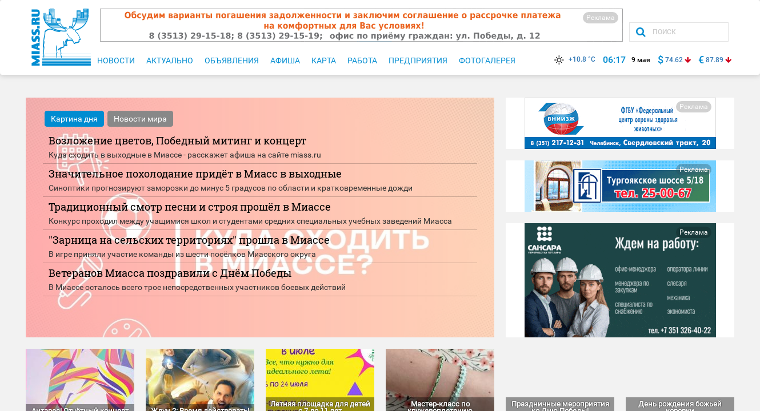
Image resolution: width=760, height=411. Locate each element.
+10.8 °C (573, 59)
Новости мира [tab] (140, 118)
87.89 (714, 60)
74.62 (674, 60)
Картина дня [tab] (74, 118)
